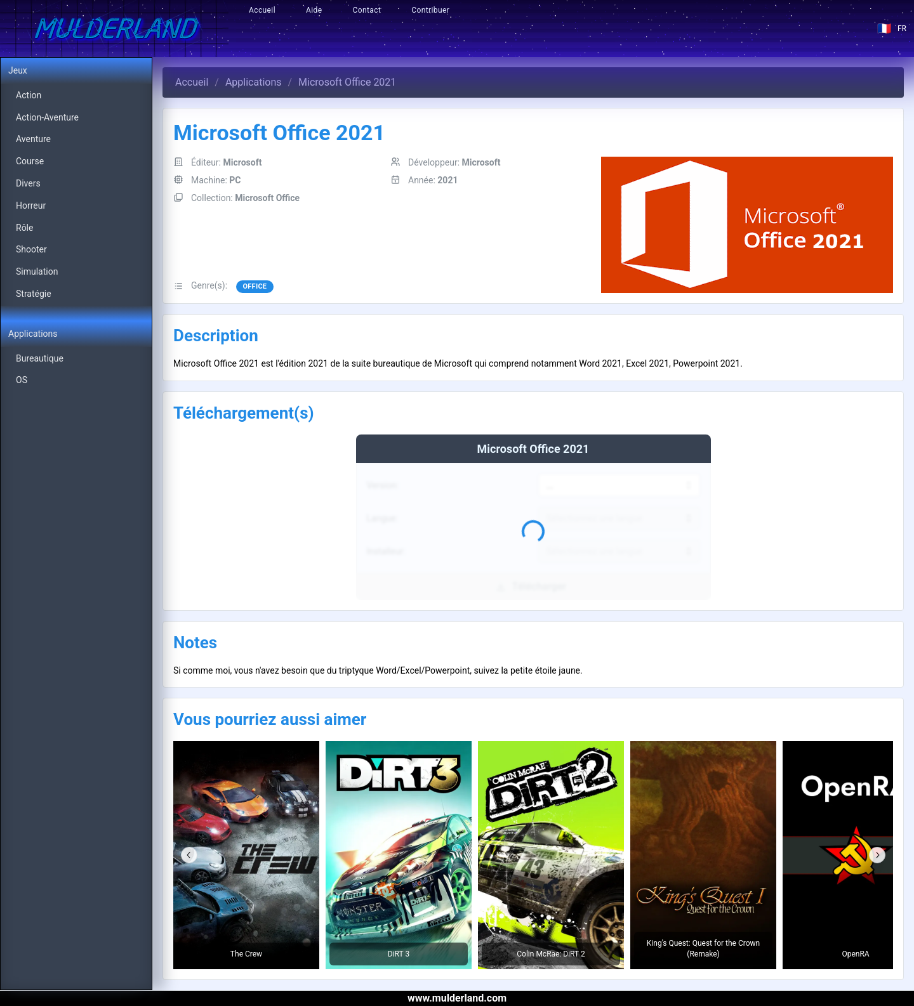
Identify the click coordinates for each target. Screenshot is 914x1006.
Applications (253, 82)
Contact (367, 10)
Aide (314, 10)
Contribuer (430, 10)
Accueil (262, 10)
